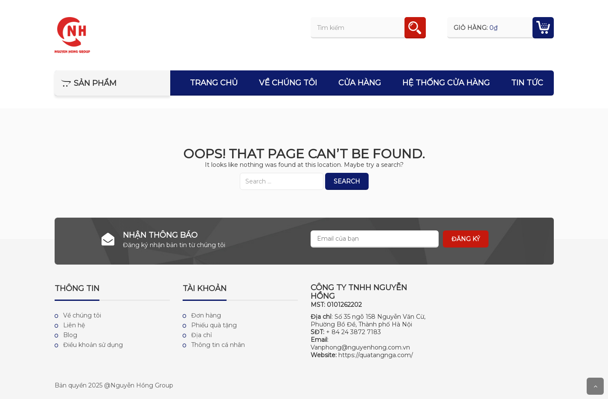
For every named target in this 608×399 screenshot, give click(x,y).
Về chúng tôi (288, 82)
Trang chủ (214, 82)
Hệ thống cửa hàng (446, 82)
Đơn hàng (206, 315)
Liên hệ (74, 325)
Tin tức (527, 82)
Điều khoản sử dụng (93, 345)
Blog (70, 335)
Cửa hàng (359, 82)
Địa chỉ (201, 335)
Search (347, 181)
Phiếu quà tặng (214, 325)
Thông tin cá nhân (218, 345)
